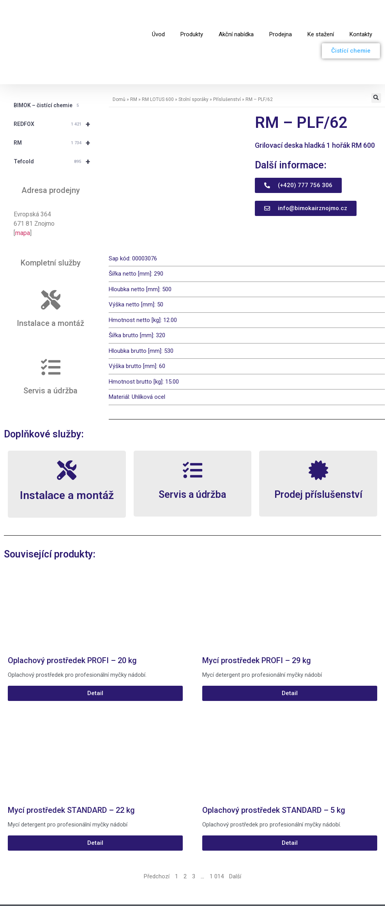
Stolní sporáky (193, 56)
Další (235, 833)
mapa (22, 189)
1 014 (217, 833)
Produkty (191, 12)
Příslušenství (227, 56)
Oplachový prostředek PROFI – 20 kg (72, 617)
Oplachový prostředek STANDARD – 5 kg (273, 767)
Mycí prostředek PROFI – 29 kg (256, 617)
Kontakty (361, 12)
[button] (376, 55)
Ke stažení (320, 12)
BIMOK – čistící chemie (47, 62)
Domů (119, 56)
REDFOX (55, 80)
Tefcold (55, 118)
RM (55, 99)
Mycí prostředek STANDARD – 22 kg (71, 767)
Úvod (158, 12)
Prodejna (280, 12)
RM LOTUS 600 (158, 56)
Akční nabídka (236, 12)
